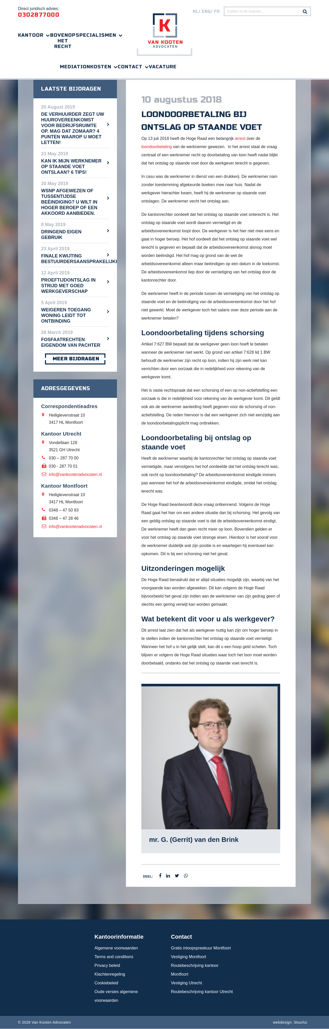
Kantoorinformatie (119, 937)
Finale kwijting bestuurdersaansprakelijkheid (75, 259)
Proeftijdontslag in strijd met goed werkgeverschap (68, 286)
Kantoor (30, 35)
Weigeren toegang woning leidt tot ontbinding (66, 315)
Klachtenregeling (110, 974)
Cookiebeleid (106, 983)
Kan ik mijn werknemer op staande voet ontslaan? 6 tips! (71, 167)
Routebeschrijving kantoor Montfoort (194, 970)
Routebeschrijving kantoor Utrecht (202, 992)
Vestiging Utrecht (186, 983)
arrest (240, 139)
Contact (130, 67)
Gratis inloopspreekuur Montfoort (201, 948)
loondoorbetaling (156, 147)
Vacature (163, 67)
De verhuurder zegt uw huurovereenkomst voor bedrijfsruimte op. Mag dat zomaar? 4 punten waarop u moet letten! (72, 128)
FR (217, 11)
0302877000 (38, 15)
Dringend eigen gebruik (61, 234)
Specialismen (96, 35)
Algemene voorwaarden (116, 948)
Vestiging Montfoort (188, 957)
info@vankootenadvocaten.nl (75, 475)
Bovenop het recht (63, 40)
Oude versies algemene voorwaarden (116, 996)
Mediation (75, 67)
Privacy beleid (107, 966)
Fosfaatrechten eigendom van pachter (70, 342)
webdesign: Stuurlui (290, 1023)
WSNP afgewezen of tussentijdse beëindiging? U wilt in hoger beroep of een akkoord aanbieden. (69, 202)
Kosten (100, 67)
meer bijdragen (75, 359)
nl (195, 11)
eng (206, 11)
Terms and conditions (114, 957)
